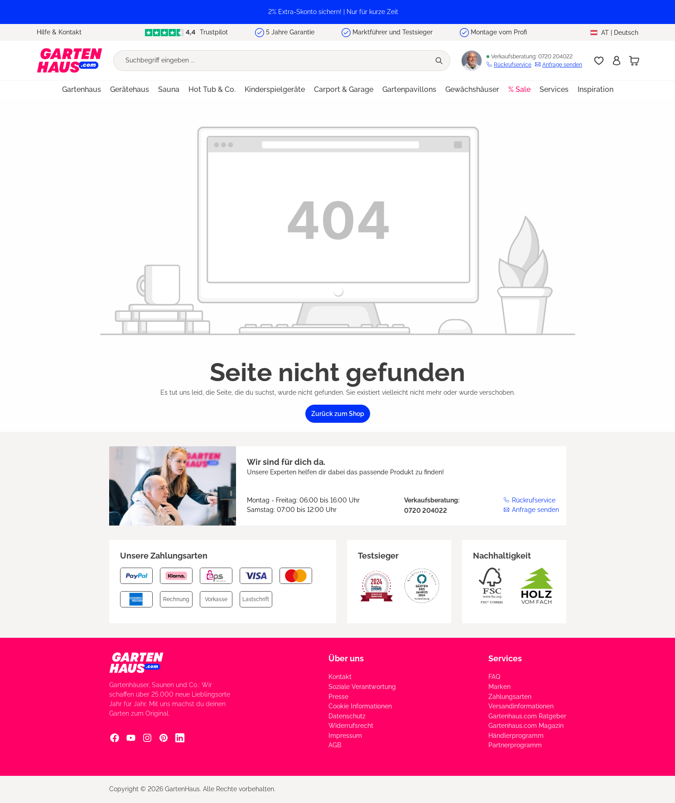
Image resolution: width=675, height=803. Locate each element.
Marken (499, 686)
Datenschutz (347, 716)
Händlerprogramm (516, 735)
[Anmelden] (616, 61)
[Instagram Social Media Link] (147, 738)
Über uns (346, 658)
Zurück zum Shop (337, 413)
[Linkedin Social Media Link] (179, 738)
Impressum (345, 735)
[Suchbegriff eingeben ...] (271, 60)
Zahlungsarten (509, 696)
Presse (338, 696)
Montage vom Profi (499, 32)
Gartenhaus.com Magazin (526, 725)
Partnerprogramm (515, 745)
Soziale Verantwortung (362, 686)
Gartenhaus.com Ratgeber (527, 716)
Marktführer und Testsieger (392, 32)
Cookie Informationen (360, 706)
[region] (337, 12)
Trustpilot (186, 32)
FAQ (494, 676)
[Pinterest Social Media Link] (163, 738)
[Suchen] (440, 60)
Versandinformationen (521, 706)
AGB (334, 745)
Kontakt (340, 676)
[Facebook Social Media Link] (114, 738)
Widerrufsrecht (350, 725)
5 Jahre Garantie (290, 32)
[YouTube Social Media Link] (130, 738)
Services (505, 658)
